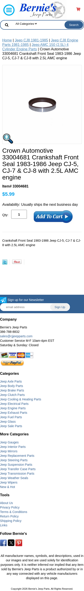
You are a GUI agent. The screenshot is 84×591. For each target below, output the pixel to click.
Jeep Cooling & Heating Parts (20, 399)
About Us (6, 503)
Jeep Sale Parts (11, 426)
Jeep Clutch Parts (12, 395)
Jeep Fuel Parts (11, 417)
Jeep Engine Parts (13, 408)
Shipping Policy (11, 521)
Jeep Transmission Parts (17, 473)
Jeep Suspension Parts (16, 464)
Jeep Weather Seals (14, 478)
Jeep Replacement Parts (17, 455)
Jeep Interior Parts (13, 447)
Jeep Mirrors (8, 451)
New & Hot (7, 487)
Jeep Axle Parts (11, 381)
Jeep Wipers (8, 482)
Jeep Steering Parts (14, 460)
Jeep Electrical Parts (14, 404)
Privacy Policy (9, 507)
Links (3, 525)
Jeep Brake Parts (12, 390)
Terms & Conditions (13, 512)
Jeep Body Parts (11, 386)
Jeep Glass (8, 421)
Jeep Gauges (9, 442)
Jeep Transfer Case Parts (18, 469)
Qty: (5, 215)
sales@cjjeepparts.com (16, 336)
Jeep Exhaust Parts (13, 412)
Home (7, 40)
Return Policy (9, 516)
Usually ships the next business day (40, 204)
